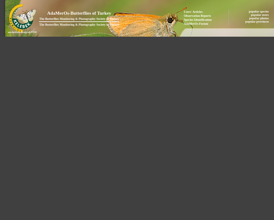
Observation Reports (197, 15)
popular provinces (257, 21)
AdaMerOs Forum (196, 23)
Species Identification (198, 19)
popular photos (259, 18)
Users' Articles (193, 11)
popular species (259, 11)
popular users (260, 14)
